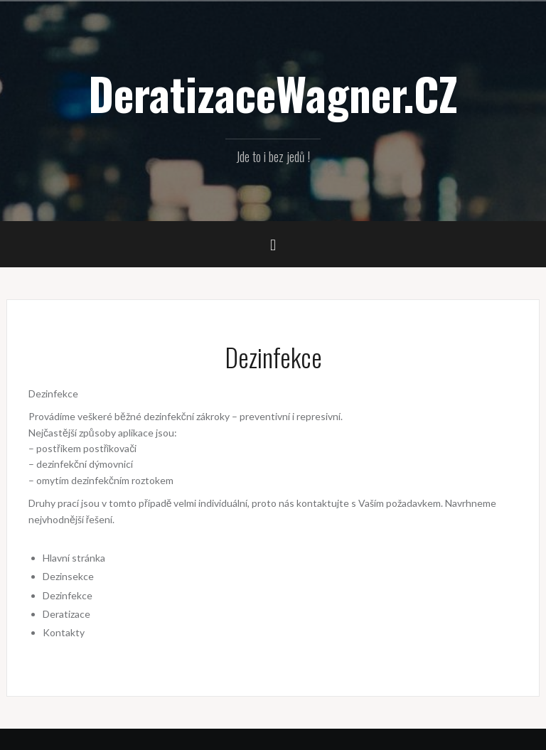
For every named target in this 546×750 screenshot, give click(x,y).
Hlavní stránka (74, 558)
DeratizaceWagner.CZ (273, 93)
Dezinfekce (67, 595)
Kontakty (64, 632)
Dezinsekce (68, 576)
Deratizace (66, 614)
